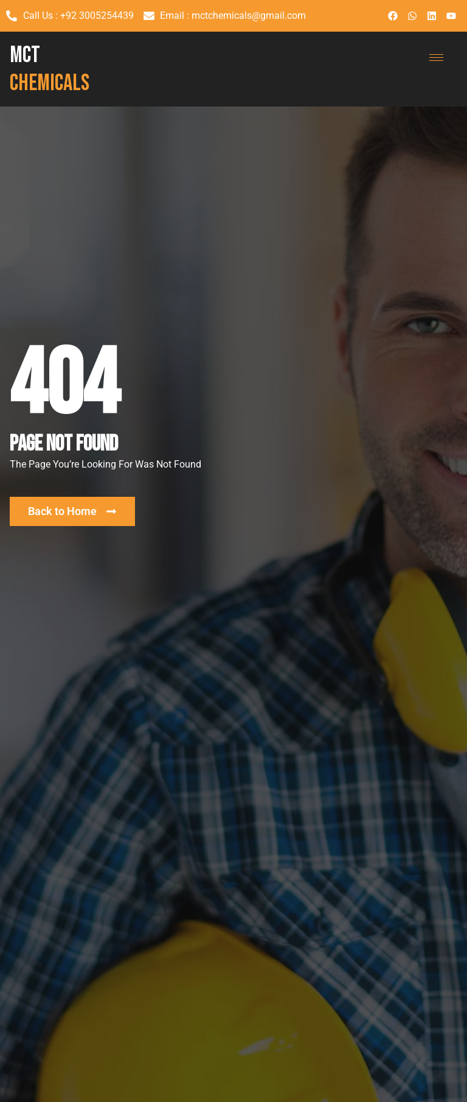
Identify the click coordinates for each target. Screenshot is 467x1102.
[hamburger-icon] (436, 57)
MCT (49, 69)
